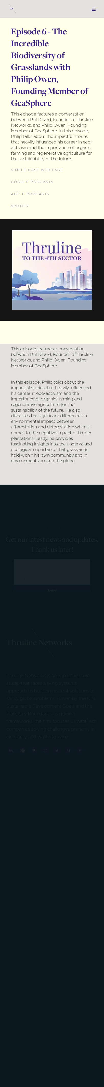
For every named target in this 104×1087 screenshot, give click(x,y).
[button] (93, 9)
